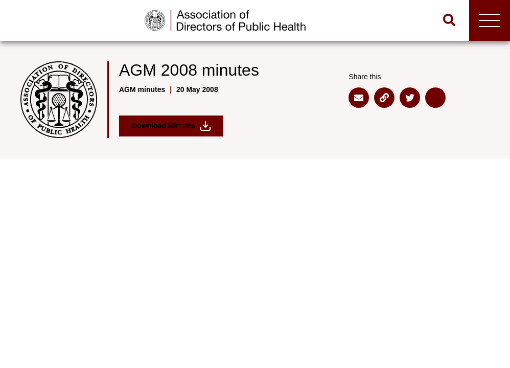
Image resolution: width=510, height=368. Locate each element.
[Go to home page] (225, 20)
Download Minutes (171, 126)
